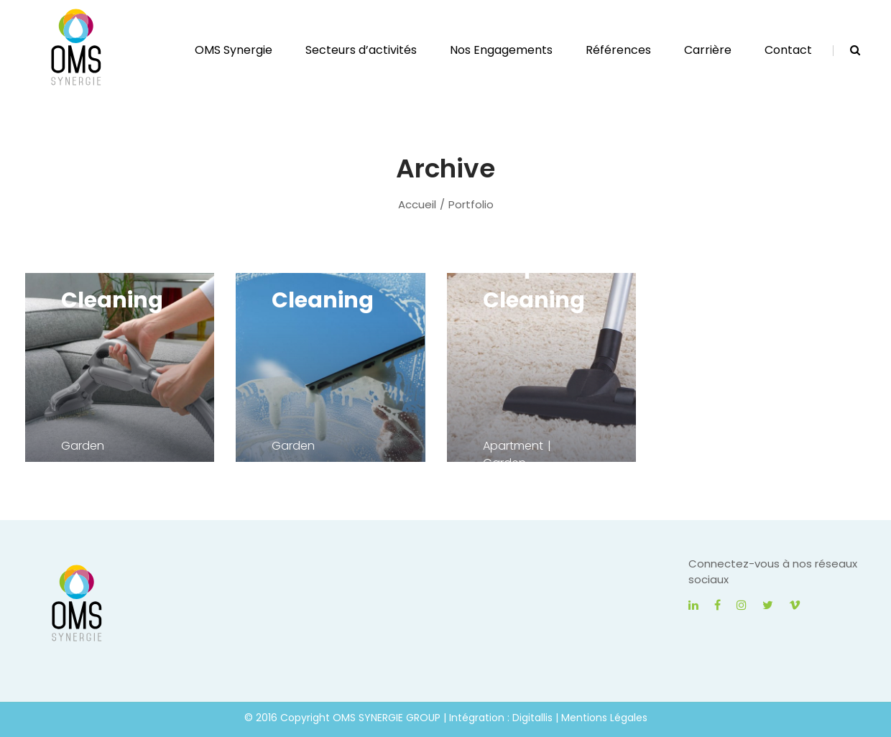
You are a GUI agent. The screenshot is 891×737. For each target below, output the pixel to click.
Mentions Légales (604, 717)
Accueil (417, 204)
